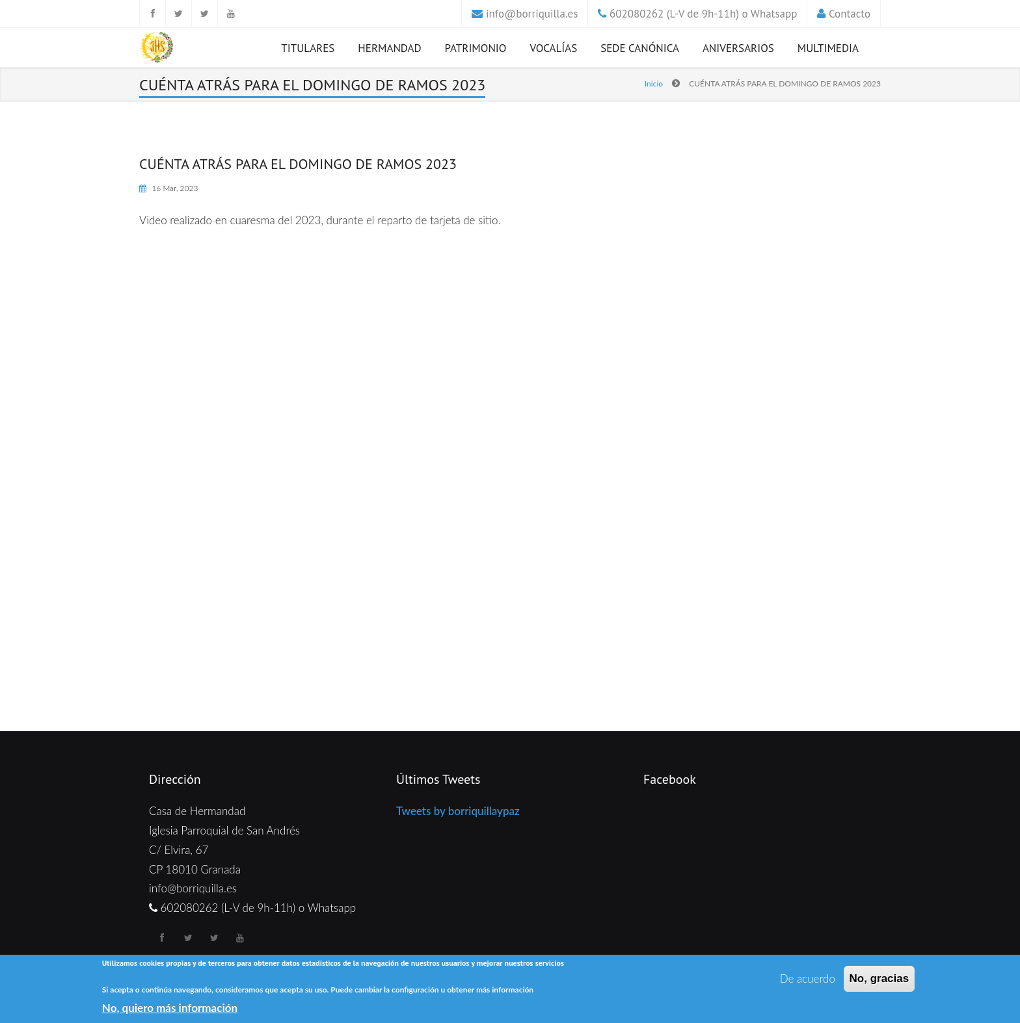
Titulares (307, 48)
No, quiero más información (169, 1008)
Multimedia (828, 48)
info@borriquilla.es (532, 13)
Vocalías (553, 48)
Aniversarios (738, 48)
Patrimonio (476, 48)
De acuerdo (807, 978)
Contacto (849, 13)
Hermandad (389, 48)
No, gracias (879, 978)
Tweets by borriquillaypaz (458, 811)
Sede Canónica (639, 48)
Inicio (654, 83)
